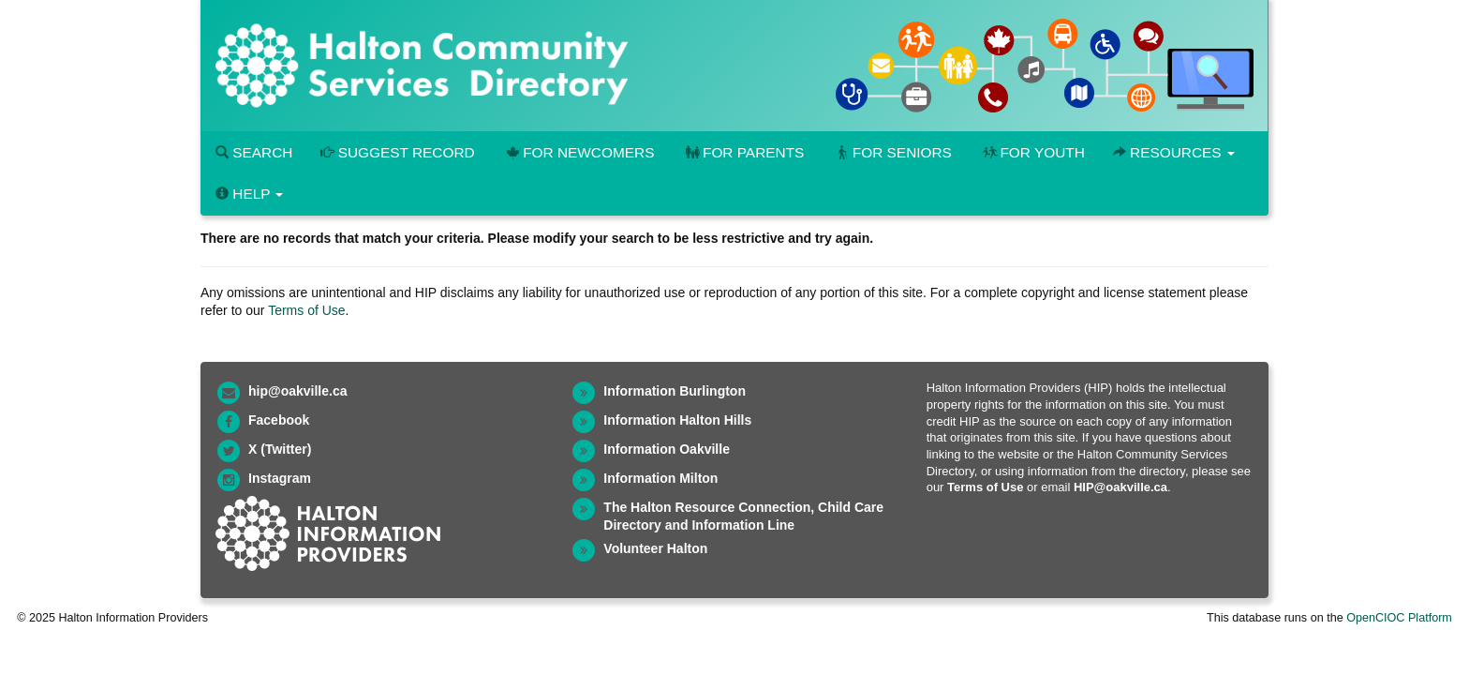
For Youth (1032, 152)
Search (253, 152)
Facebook (278, 420)
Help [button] (249, 194)
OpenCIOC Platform (1399, 617)
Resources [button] (1174, 152)
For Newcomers (579, 152)
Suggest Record (397, 152)
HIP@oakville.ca (1120, 487)
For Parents (743, 152)
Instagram (279, 478)
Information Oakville (666, 449)
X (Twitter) (279, 449)
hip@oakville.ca (297, 390)
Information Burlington (674, 390)
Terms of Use (306, 310)
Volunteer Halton (655, 548)
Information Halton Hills (677, 420)
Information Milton (660, 478)
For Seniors (892, 152)
